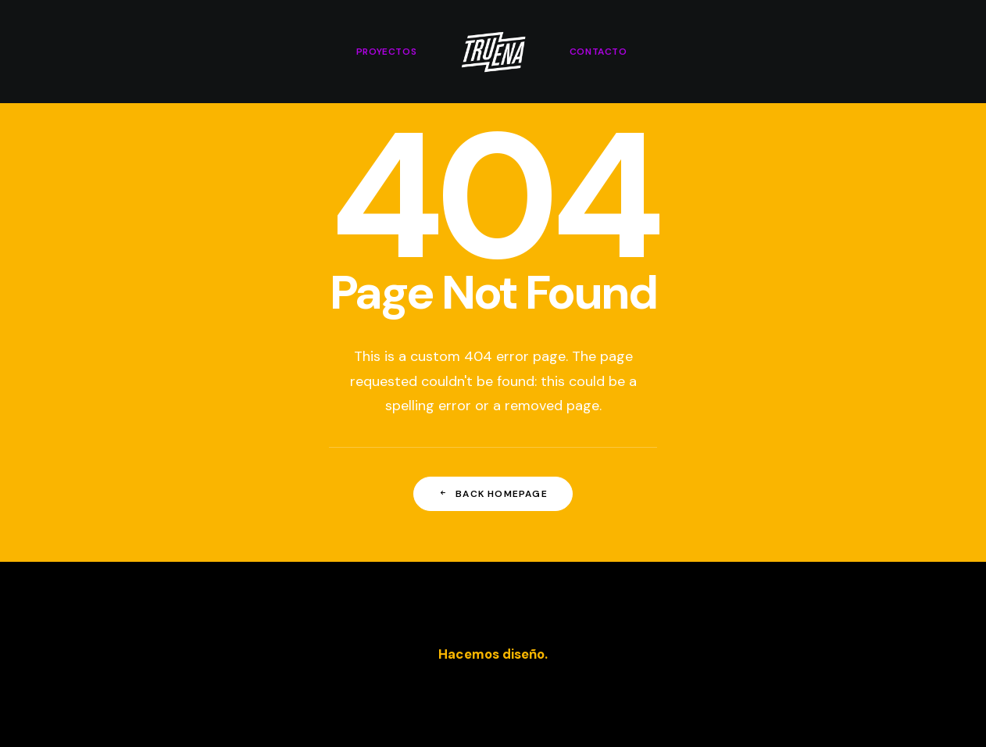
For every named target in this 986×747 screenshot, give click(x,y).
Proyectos (386, 51)
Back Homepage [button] (493, 494)
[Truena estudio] (493, 51)
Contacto (598, 51)
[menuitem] (386, 51)
